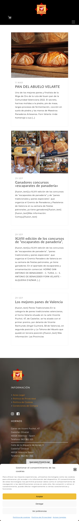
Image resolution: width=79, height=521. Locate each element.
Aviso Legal (19, 395)
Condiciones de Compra (25, 406)
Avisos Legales (59, 517)
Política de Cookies (22, 402)
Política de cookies (21, 517)
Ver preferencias (39, 511)
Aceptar (39, 496)
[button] (75, 469)
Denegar (39, 504)
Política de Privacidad (42, 517)
